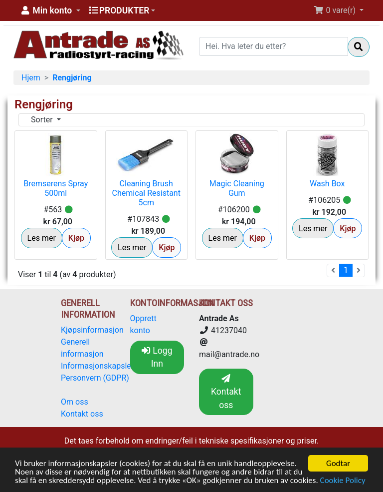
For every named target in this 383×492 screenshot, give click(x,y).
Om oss (74, 402)
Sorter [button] (43, 119)
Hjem (30, 77)
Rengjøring (71, 77)
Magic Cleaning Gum (236, 188)
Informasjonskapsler (97, 366)
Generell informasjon (82, 348)
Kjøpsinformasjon (92, 330)
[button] (49, 10)
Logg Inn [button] (157, 357)
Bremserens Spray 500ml (55, 188)
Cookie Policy (343, 481)
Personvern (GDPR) (95, 378)
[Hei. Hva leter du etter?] (273, 46)
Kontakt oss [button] (226, 392)
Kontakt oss (82, 414)
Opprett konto (143, 324)
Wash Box (327, 183)
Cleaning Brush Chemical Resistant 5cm (146, 193)
